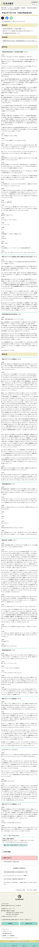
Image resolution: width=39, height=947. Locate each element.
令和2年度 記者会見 (31, 7)
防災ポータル (34, 4)
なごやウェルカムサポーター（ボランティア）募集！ (16, 875)
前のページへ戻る (21, 889)
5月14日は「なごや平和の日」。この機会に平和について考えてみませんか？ (20, 883)
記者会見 (23, 7)
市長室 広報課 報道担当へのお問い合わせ (16, 845)
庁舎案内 (10, 923)
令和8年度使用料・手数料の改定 (11, 861)
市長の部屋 (17, 7)
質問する (24, 945)
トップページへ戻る (32, 889)
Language (34, 945)
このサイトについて (7, 931)
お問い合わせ (29, 923)
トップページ (10, 7)
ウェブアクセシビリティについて (10, 937)
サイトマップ (6, 929)
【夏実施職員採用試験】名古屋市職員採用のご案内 (16, 872)
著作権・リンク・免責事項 (8, 935)
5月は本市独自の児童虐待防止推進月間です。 (15, 879)
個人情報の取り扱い (7, 933)
